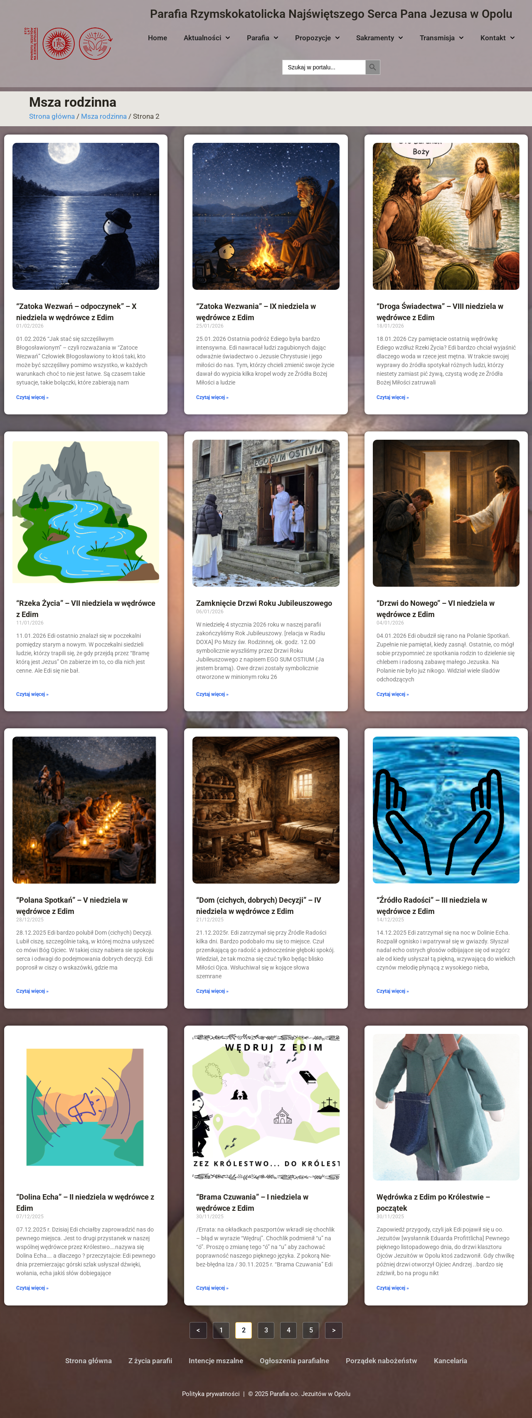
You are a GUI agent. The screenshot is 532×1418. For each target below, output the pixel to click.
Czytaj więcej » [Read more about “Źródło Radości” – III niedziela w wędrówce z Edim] (393, 991)
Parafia (262, 37)
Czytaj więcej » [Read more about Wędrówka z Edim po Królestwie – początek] (393, 1288)
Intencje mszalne (216, 1361)
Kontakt (497, 37)
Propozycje (317, 37)
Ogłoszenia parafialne (294, 1361)
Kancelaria (450, 1361)
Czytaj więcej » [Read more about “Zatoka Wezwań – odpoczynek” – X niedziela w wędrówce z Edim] (32, 397)
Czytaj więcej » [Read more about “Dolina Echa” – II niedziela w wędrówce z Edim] (32, 1288)
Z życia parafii (150, 1361)
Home (157, 38)
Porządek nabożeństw (381, 1361)
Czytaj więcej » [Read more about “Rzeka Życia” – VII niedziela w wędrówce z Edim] (32, 694)
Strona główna (52, 116)
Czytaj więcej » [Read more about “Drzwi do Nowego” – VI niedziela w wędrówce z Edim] (393, 694)
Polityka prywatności (211, 1394)
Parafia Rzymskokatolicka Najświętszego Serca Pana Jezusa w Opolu (331, 14)
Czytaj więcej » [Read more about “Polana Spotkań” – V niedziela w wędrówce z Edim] (32, 991)
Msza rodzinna (104, 116)
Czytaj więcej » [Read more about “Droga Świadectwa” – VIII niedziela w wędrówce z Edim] (393, 397)
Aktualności (207, 37)
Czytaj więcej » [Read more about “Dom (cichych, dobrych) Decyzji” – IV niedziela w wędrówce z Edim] (212, 991)
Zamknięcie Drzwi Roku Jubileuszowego (264, 603)
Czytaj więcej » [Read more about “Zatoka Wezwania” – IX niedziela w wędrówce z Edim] (212, 397)
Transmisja (442, 37)
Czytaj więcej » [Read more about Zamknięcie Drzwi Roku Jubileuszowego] (212, 694)
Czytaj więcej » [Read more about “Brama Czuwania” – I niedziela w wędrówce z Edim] (212, 1288)
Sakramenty (379, 37)
